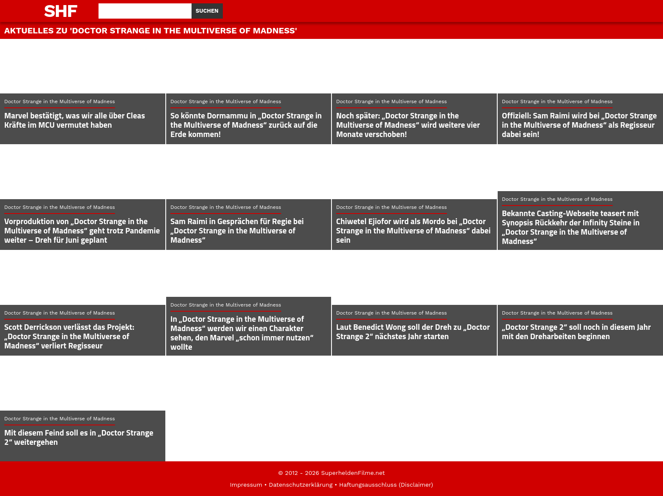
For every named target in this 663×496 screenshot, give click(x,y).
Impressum (246, 485)
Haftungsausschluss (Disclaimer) (386, 485)
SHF (60, 10)
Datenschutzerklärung (301, 485)
